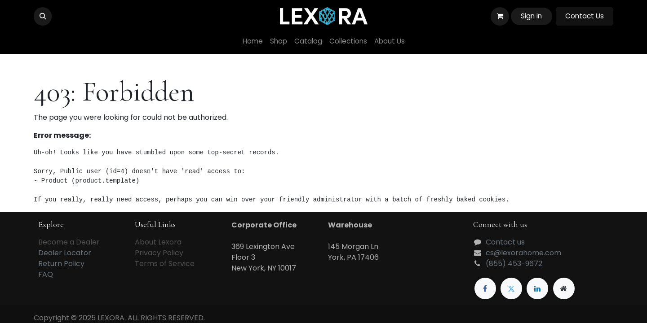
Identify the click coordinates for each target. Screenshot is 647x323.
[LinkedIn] (537, 288)
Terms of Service (165, 263)
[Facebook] (485, 288)
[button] (43, 16)
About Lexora (158, 242)
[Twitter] (511, 288)
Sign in (531, 16)
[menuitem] (252, 41)
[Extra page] (564, 288)
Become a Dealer (69, 242)
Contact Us (584, 16)
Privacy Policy (159, 253)
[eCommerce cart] (500, 16)
